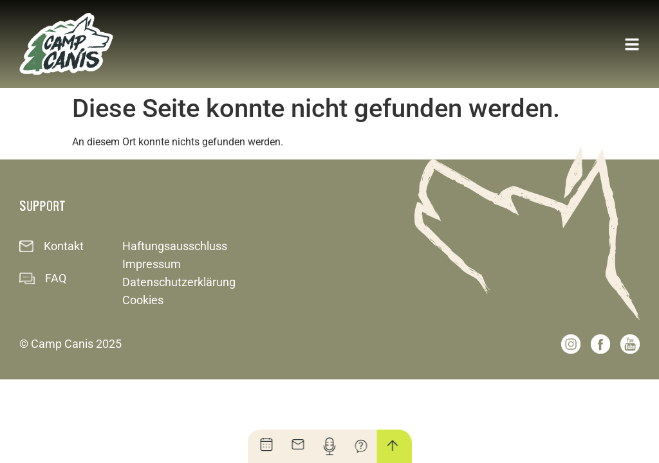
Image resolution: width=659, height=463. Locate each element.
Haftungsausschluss (174, 246)
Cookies (142, 300)
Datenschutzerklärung (179, 282)
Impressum (151, 264)
